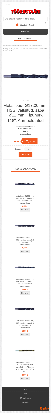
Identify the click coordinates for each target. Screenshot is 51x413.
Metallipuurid (27, 45)
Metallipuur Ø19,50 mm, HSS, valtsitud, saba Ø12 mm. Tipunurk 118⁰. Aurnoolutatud (24, 282)
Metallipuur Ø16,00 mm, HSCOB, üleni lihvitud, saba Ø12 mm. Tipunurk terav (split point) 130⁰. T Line (25, 367)
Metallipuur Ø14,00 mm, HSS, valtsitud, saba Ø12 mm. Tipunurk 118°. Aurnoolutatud (24, 199)
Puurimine (12, 45)
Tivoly (30, 129)
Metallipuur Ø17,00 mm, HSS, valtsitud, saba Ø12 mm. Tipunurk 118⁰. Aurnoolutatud (25, 49)
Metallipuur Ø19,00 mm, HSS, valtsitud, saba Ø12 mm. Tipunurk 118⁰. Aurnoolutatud (24, 324)
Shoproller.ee (44, 408)
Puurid (19, 45)
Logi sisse (7, 5)
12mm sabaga (37, 45)
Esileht (5, 45)
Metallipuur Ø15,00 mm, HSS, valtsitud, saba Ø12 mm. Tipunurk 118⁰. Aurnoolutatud (24, 241)
